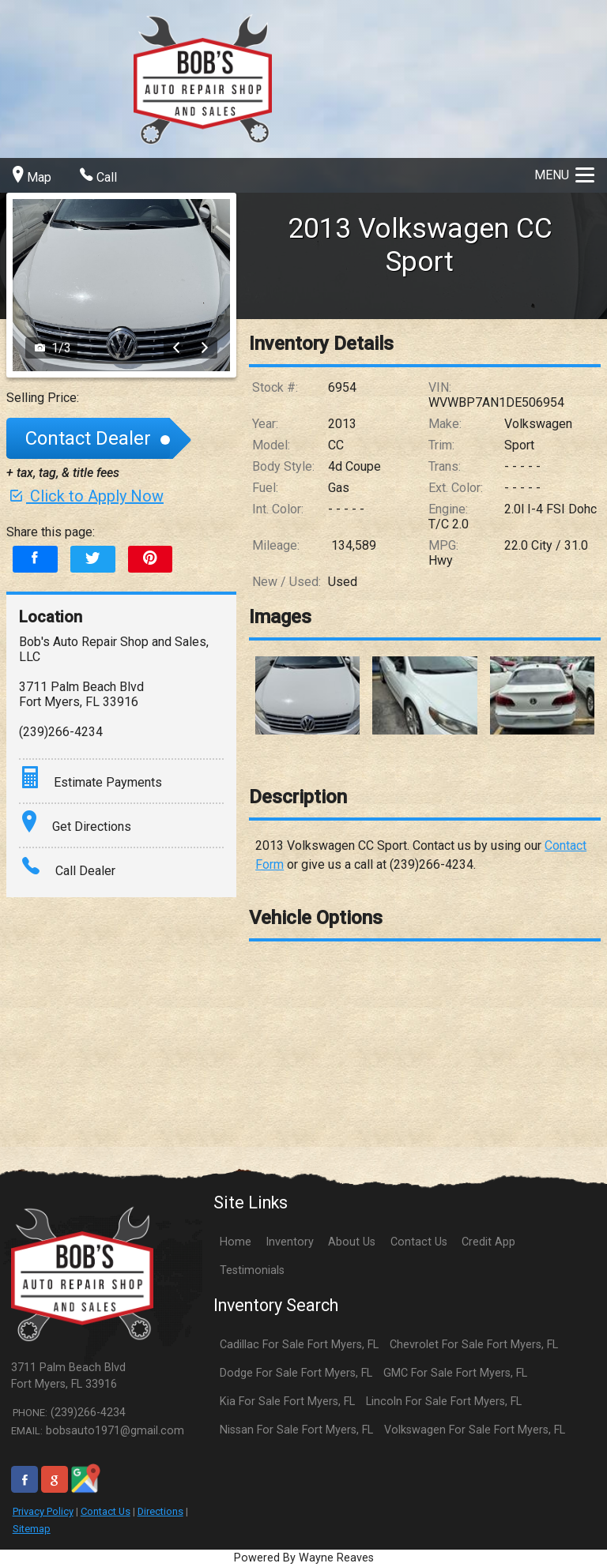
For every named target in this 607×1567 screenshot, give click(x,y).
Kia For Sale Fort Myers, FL (287, 1401)
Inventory (290, 1242)
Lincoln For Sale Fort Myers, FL (444, 1401)
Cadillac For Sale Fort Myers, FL (299, 1344)
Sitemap (32, 1529)
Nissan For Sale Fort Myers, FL (296, 1430)
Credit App (488, 1242)
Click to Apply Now (85, 496)
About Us (351, 1242)
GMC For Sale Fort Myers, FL (455, 1373)
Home (235, 1242)
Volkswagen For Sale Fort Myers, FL (474, 1430)
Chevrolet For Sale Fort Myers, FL (474, 1344)
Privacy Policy (43, 1511)
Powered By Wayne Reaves (304, 1558)
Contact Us (105, 1511)
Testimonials (252, 1270)
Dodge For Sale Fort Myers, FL (296, 1373)
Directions (160, 1511)
